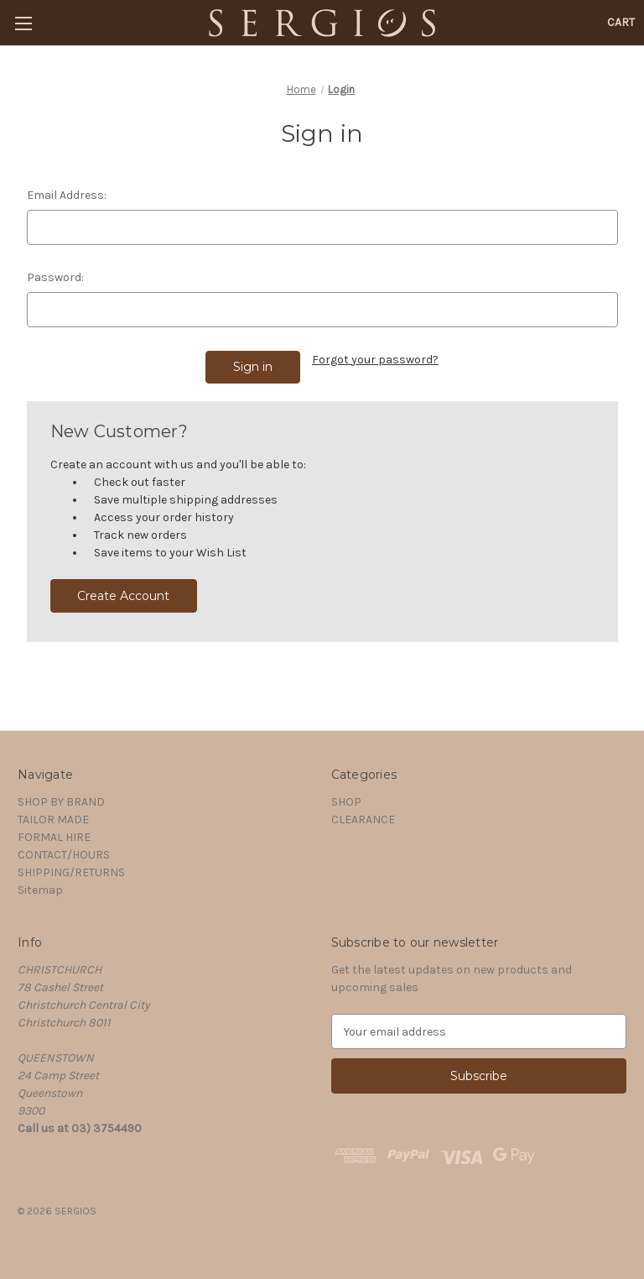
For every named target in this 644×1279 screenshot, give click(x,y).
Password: (55, 277)
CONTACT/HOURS (64, 855)
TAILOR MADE (53, 819)
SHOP (346, 802)
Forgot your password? (375, 359)
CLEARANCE (363, 819)
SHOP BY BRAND (61, 802)
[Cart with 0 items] (621, 22)
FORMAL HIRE (54, 837)
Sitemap (40, 890)
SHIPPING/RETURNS (71, 872)
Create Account (123, 595)
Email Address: (66, 195)
